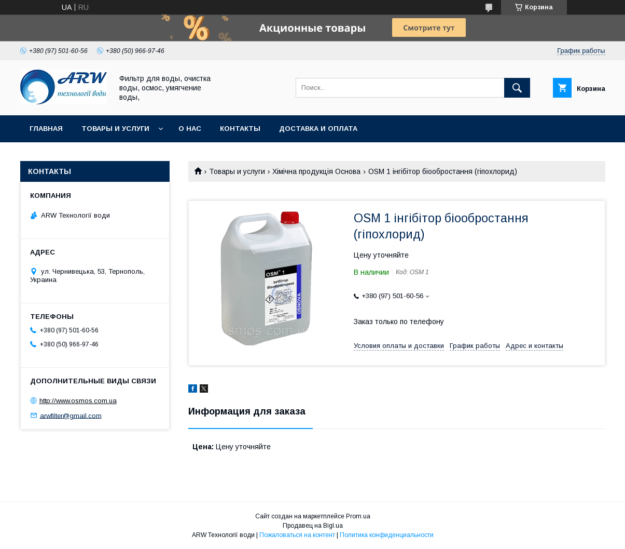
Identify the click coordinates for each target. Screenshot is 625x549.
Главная (46, 128)
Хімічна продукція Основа (316, 171)
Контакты (240, 128)
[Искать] (517, 88)
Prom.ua (358, 516)
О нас (189, 128)
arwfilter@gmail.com (71, 415)
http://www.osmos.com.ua (78, 401)
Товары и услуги (115, 128)
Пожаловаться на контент (297, 535)
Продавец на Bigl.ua (313, 525)
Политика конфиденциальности (387, 535)
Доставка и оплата (318, 128)
